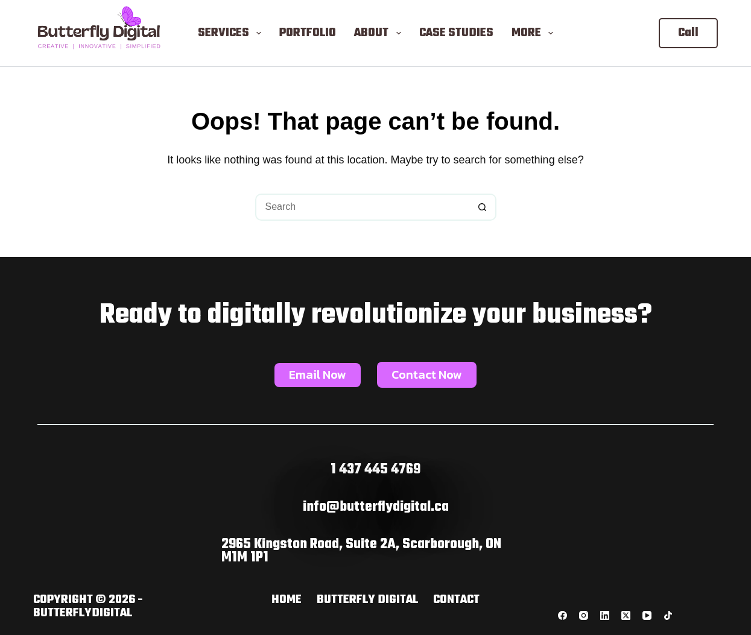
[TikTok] (668, 615)
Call (688, 33)
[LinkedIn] (604, 615)
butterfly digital (367, 600)
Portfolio (307, 33)
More (535, 33)
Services (232, 33)
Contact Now (426, 374)
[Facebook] (562, 615)
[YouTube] (646, 615)
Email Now (317, 374)
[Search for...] (362, 207)
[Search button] (482, 207)
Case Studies (456, 33)
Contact (456, 600)
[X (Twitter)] (625, 615)
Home (286, 600)
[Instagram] (583, 615)
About (379, 33)
